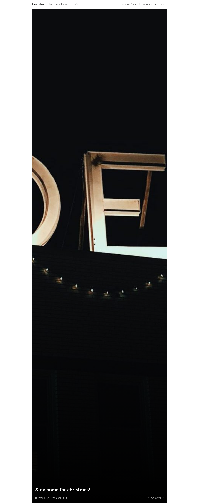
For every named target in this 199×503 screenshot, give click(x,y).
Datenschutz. (160, 4)
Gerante (159, 498)
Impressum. (145, 4)
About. (134, 4)
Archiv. (126, 4)
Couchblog (38, 4)
